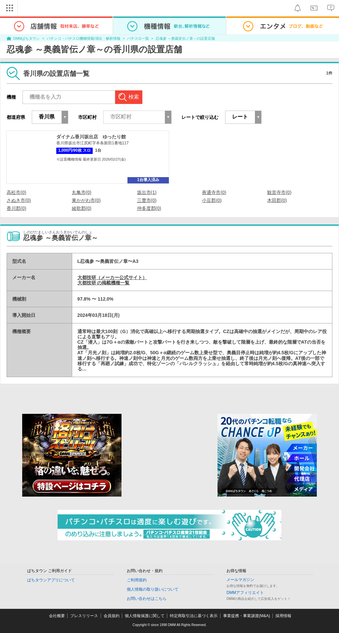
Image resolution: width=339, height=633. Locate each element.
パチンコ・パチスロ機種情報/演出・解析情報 (84, 38)
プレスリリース (84, 615)
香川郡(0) (16, 208)
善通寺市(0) (214, 192)
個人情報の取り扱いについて (152, 589)
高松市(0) (16, 192)
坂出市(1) (147, 192)
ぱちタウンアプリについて (51, 580)
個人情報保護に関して (145, 615)
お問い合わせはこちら (147, 598)
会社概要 (57, 615)
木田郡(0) (277, 200)
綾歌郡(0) (81, 208)
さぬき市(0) (19, 200)
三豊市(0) (147, 200)
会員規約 (112, 615)
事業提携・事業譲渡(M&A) (246, 615)
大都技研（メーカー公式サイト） (112, 277)
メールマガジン (240, 579)
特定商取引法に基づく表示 (194, 615)
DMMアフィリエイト (245, 592)
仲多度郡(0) (149, 208)
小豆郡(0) (211, 200)
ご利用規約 (137, 580)
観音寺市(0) (279, 192)
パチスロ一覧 (138, 38)
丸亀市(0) (81, 192)
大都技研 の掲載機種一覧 (103, 282)
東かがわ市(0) (86, 200)
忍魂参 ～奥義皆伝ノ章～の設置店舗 (185, 38)
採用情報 (283, 615)
